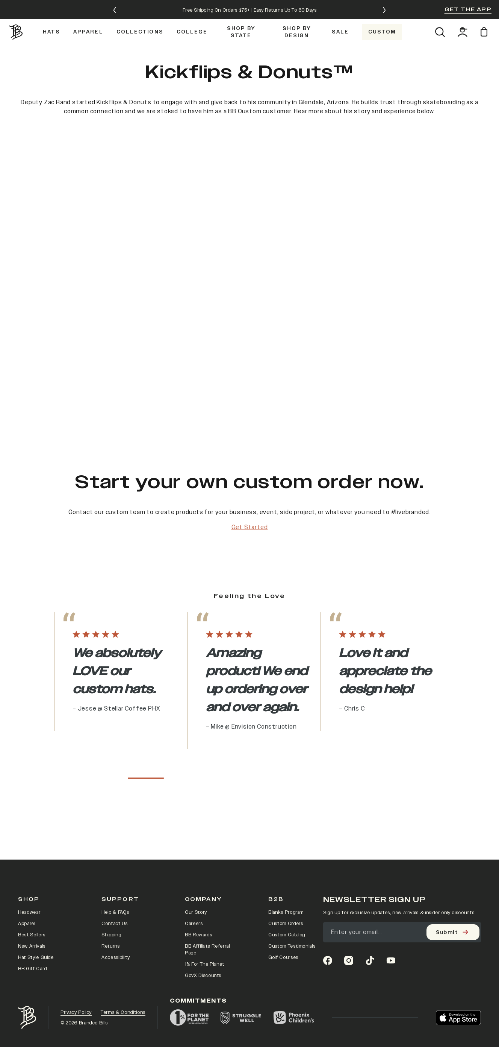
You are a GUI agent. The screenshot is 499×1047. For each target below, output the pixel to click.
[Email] (402, 862)
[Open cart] (485, 16)
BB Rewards (198, 865)
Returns (110, 876)
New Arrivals (31, 876)
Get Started (249, 524)
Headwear (29, 842)
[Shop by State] (241, 16)
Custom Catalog (286, 865)
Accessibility (115, 887)
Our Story (196, 842)
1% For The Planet (204, 894)
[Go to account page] (462, 16)
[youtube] (390, 890)
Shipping (111, 865)
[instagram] (348, 890)
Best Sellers (31, 865)
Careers (194, 854)
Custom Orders (285, 854)
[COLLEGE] (192, 16)
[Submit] (452, 862)
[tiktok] (369, 890)
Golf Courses (283, 887)
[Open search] (440, 16)
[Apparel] (88, 16)
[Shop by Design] (296, 16)
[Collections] (140, 16)
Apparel (26, 854)
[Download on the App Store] (458, 947)
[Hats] (51, 16)
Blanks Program (286, 842)
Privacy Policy (76, 942)
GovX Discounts (203, 905)
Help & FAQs (115, 842)
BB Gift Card (32, 899)
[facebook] (327, 890)
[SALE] (340, 16)
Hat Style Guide (36, 887)
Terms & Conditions (123, 942)
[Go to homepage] (16, 16)
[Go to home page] (27, 947)
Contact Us (114, 854)
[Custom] (381, 16)
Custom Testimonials (291, 876)
